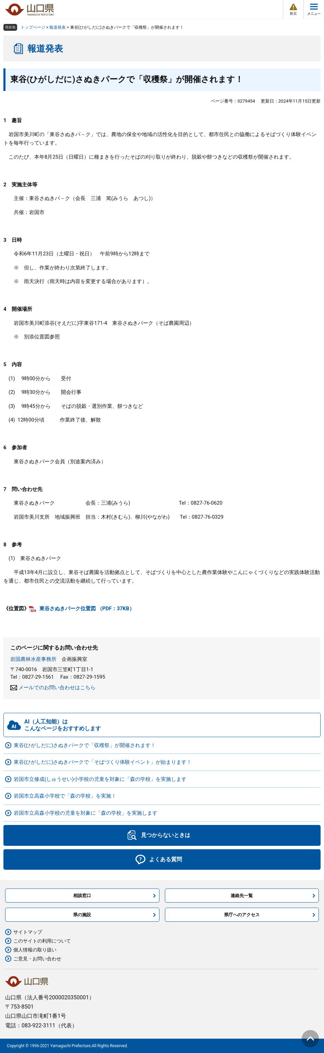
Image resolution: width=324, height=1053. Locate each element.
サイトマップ (27, 932)
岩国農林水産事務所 (33, 659)
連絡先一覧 (242, 895)
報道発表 (57, 27)
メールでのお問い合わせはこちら (56, 687)
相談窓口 (82, 895)
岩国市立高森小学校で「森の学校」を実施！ (65, 796)
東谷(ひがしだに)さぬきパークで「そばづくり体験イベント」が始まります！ (103, 762)
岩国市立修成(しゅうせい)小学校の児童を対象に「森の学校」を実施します (100, 779)
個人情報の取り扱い (34, 949)
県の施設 (82, 914)
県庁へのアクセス (242, 914)
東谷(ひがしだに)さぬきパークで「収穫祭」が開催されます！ (85, 745)
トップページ (33, 27)
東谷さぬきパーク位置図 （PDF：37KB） (86, 608)
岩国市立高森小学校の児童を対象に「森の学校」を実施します (85, 813)
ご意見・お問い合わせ (37, 958)
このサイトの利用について (42, 941)
